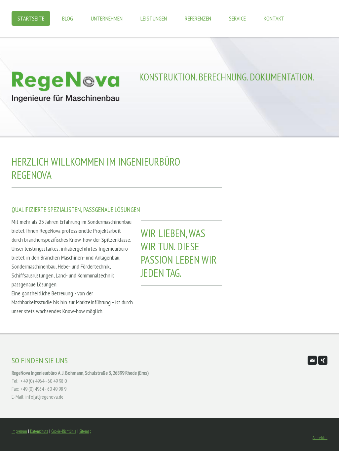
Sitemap (85, 431)
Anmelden (320, 437)
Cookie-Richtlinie (63, 431)
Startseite (31, 18)
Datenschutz (39, 431)
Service (237, 18)
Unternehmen (107, 18)
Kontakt (274, 18)
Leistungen (153, 18)
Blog (67, 18)
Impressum (19, 431)
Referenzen (198, 18)
